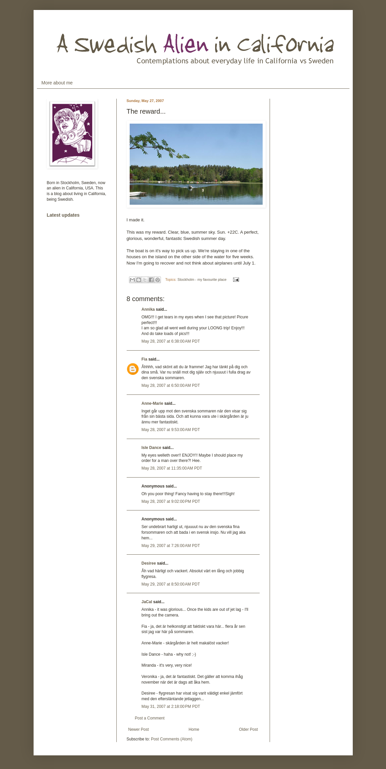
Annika (148, 309)
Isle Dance (151, 447)
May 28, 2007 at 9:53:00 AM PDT (171, 429)
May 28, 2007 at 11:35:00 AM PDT (172, 468)
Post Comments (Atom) (172, 739)
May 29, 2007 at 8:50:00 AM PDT (171, 584)
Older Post (248, 729)
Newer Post (138, 729)
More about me (57, 82)
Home (194, 729)
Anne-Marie (152, 403)
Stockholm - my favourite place (202, 279)
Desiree (149, 563)
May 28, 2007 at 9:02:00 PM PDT (171, 501)
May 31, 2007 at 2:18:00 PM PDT (171, 706)
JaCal (147, 602)
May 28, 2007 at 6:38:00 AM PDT (171, 341)
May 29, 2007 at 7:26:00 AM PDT (171, 545)
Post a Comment (150, 718)
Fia (144, 359)
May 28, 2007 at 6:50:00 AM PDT (171, 385)
